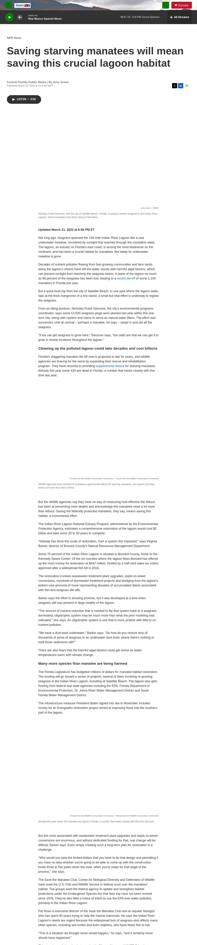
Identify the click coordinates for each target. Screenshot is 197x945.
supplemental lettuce (110, 366)
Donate (183, 5)
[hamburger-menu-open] (8, 5)
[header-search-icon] (165, 5)
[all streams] (179, 17)
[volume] (20, 17)
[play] (9, 17)
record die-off (126, 278)
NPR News (14, 38)
